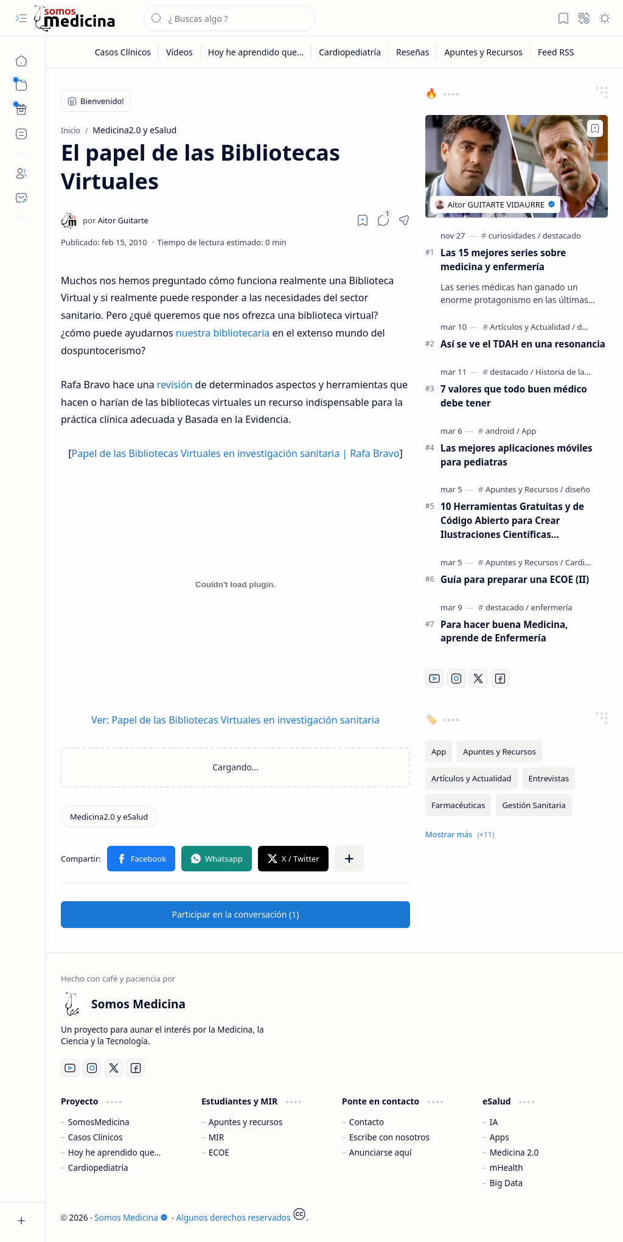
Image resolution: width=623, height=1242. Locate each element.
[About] (21, 173)
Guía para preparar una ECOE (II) (514, 579)
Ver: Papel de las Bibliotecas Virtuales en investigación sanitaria (235, 720)
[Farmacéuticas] (458, 805)
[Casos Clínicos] (123, 52)
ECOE (219, 1152)
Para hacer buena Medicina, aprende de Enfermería (504, 631)
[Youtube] (434, 678)
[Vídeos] (180, 52)
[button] (21, 18)
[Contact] (21, 198)
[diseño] (577, 489)
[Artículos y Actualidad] (532, 326)
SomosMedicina (99, 1122)
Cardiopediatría (98, 1167)
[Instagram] (456, 678)
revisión (175, 384)
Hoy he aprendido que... (114, 1152)
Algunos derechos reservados (233, 1217)
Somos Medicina (130, 1217)
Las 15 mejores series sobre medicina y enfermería (503, 259)
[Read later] (362, 220)
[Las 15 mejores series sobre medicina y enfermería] (516, 166)
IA (494, 1122)
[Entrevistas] (549, 778)
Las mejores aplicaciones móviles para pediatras (516, 455)
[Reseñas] (413, 52)
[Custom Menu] (21, 109)
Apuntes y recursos (246, 1122)
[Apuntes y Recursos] (484, 52)
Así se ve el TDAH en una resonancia (522, 344)
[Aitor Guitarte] (115, 220)
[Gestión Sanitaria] (533, 805)
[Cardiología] (586, 562)
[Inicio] (21, 61)
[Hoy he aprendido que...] (256, 52)
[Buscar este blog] (229, 18)
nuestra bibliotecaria (223, 333)
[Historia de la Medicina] (577, 371)
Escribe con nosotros (389, 1137)
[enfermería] (552, 607)
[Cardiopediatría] (350, 52)
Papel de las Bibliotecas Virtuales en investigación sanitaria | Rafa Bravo (236, 453)
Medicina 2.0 (514, 1152)
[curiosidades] (515, 235)
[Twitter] (478, 678)
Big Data (506, 1182)
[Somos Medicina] (74, 18)
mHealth (506, 1167)
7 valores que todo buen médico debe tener (513, 396)
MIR (216, 1137)
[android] (503, 430)
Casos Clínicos (95, 1137)
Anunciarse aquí (380, 1152)
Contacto (366, 1122)
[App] (528, 430)
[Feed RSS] (556, 52)
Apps (499, 1137)
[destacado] (562, 235)
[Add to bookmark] (595, 128)
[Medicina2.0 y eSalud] (109, 817)
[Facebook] (500, 678)
